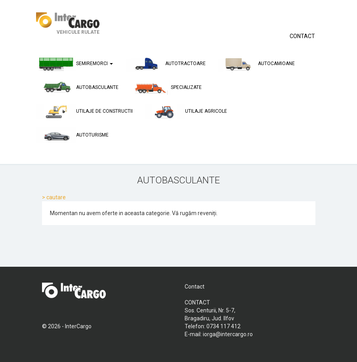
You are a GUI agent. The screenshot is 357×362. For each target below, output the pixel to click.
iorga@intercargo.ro (228, 334)
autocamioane (256, 64)
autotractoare (166, 64)
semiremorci (74, 64)
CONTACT (302, 36)
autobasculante (77, 88)
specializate (166, 88)
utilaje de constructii (84, 111)
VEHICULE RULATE (67, 23)
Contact (194, 286)
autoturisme (72, 135)
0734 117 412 (223, 326)
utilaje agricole (186, 111)
